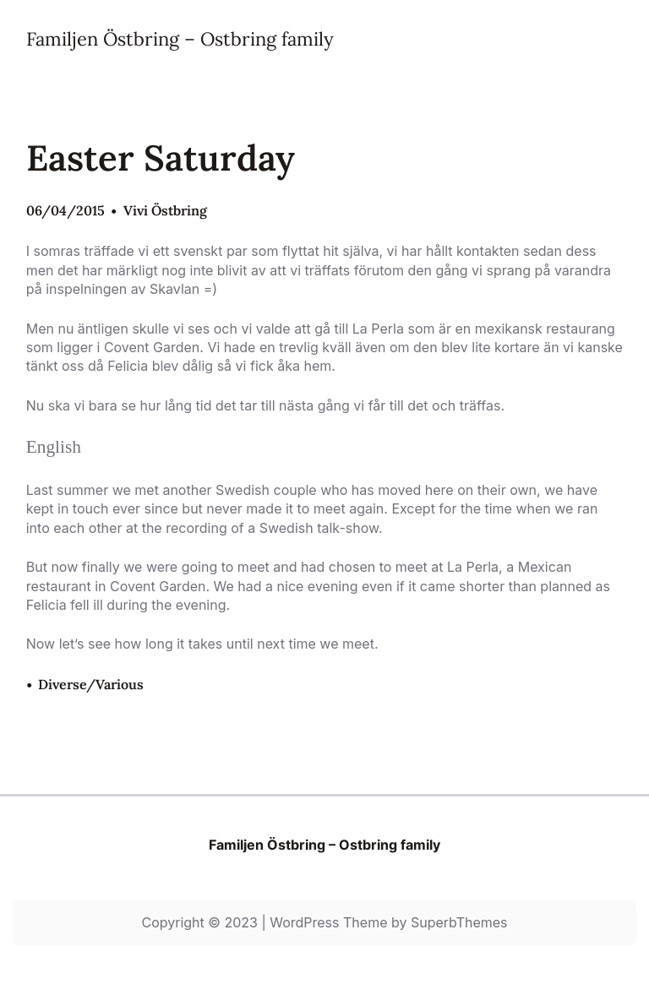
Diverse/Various (91, 684)
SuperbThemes (459, 922)
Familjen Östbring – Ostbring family (180, 39)
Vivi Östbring (165, 210)
